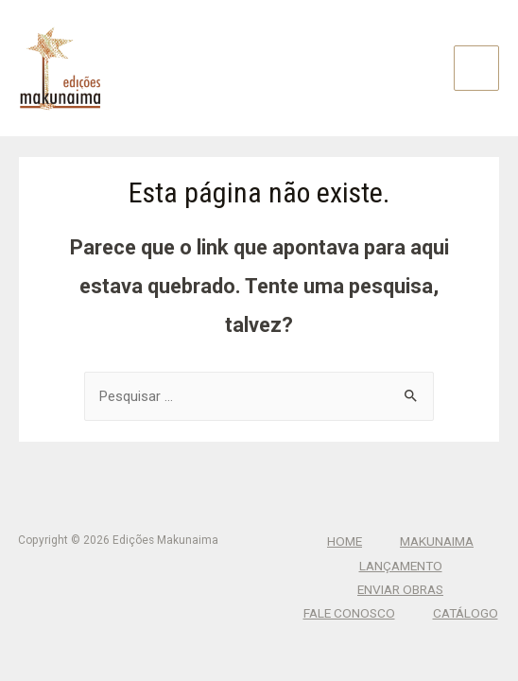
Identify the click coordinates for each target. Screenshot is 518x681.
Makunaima (437, 541)
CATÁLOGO (465, 612)
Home (344, 541)
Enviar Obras (400, 589)
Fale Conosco (349, 612)
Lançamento (400, 565)
